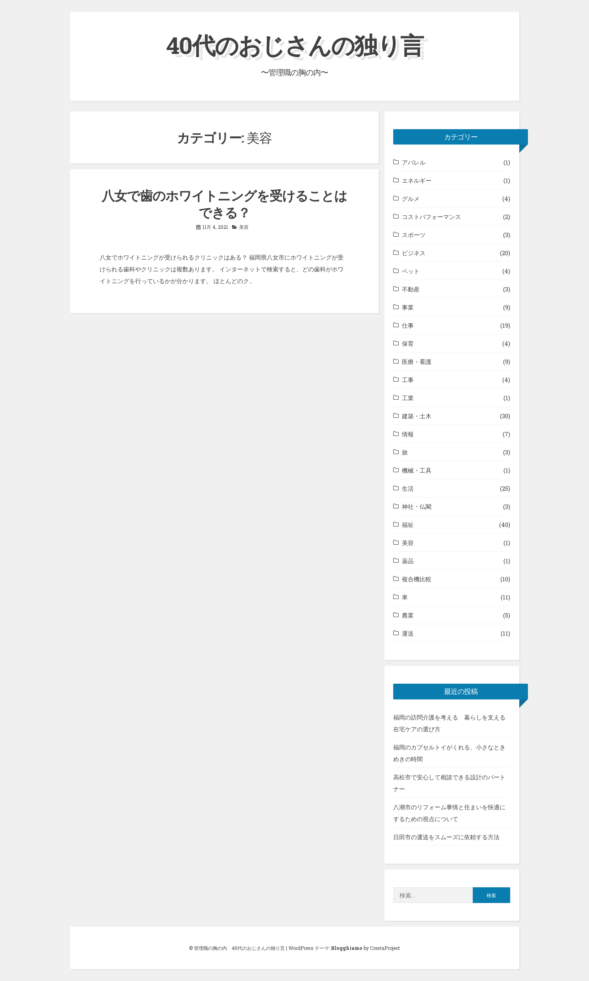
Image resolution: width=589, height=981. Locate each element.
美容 (244, 227)
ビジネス (413, 253)
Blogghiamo (346, 948)
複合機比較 (416, 579)
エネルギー (416, 180)
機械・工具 (416, 470)
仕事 (408, 325)
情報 (408, 434)
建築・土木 (416, 416)
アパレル (413, 162)
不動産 (411, 289)
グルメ (411, 198)
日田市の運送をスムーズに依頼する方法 (446, 837)
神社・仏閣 (416, 506)
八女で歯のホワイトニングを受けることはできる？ (224, 204)
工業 (408, 398)
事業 (408, 307)
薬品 (408, 561)
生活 (408, 488)
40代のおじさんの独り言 (294, 44)
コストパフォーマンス (431, 217)
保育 (408, 343)
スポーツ (413, 235)
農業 (408, 615)
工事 (408, 380)
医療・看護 (416, 361)
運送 (408, 633)
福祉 (408, 525)
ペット (411, 271)
